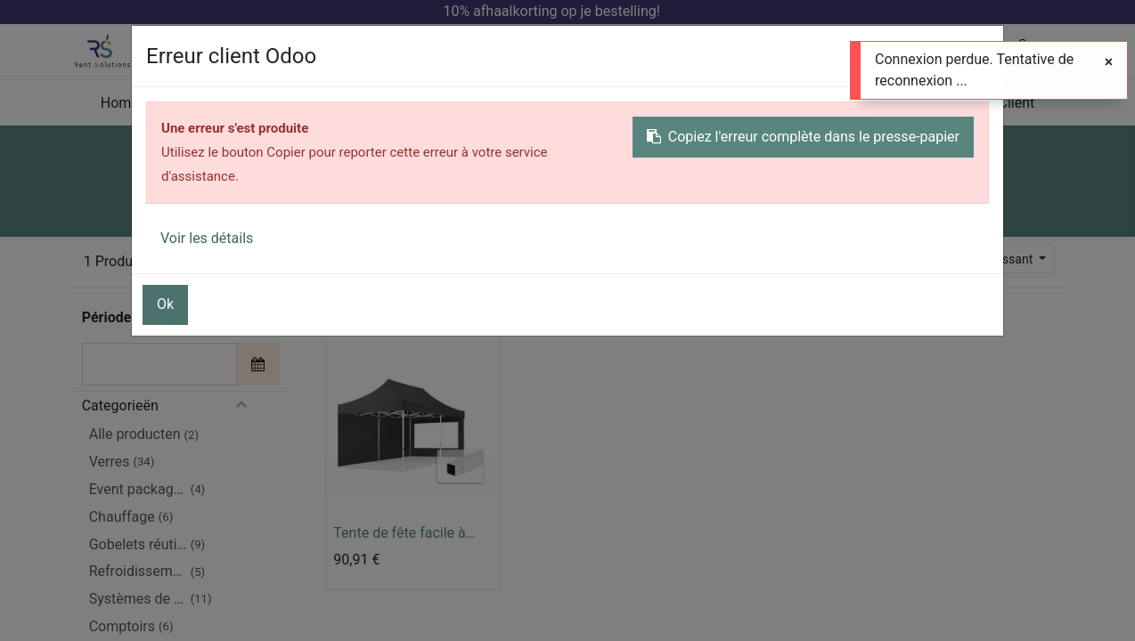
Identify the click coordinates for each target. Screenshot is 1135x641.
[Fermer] (1108, 62)
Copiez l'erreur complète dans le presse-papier (803, 136)
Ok (165, 304)
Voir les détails (206, 238)
